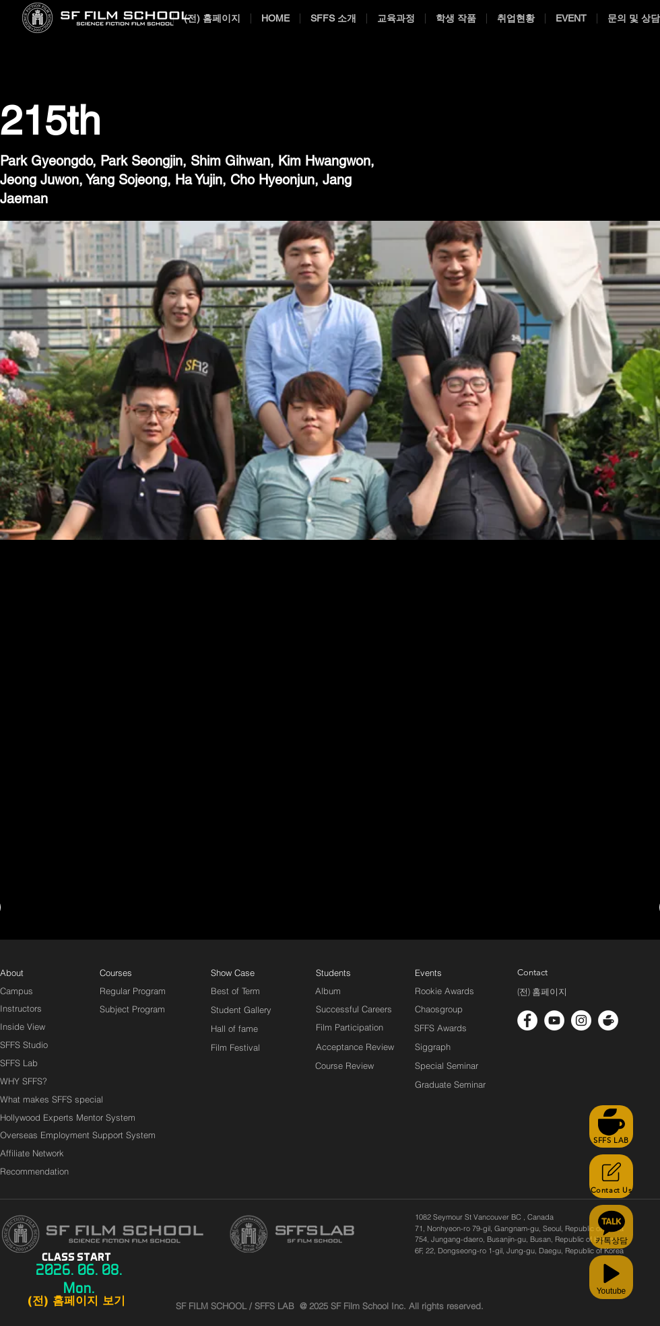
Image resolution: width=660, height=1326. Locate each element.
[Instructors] (21, 1008)
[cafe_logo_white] (608, 1020)
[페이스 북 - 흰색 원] (527, 1020)
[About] (12, 972)
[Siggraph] (433, 1046)
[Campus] (16, 991)
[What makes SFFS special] (51, 1099)
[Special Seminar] (446, 1065)
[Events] (444, 972)
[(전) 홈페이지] (542, 992)
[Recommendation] (35, 1171)
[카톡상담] (611, 1227)
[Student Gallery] (241, 1009)
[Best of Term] (235, 991)
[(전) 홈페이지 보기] (76, 1301)
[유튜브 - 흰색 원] (554, 1020)
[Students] (333, 972)
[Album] (351, 991)
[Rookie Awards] (444, 991)
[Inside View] (23, 1026)
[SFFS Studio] (24, 1044)
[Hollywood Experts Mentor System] (67, 1117)
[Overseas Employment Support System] (78, 1135)
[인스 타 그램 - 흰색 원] (581, 1020)
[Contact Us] (611, 1176)
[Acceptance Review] (357, 1046)
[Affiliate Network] (35, 1153)
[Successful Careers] (354, 1009)
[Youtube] (611, 1277)
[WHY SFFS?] (35, 1081)
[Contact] (532, 972)
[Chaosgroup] (439, 1009)
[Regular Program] (133, 991)
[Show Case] (241, 972)
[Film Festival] (235, 1047)
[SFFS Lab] (19, 1063)
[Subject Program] (132, 1009)
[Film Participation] (350, 1027)
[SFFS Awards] (440, 1028)
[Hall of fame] (234, 1028)
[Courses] (132, 972)
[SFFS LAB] (611, 1126)
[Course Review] (356, 1065)
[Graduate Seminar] (451, 1084)
